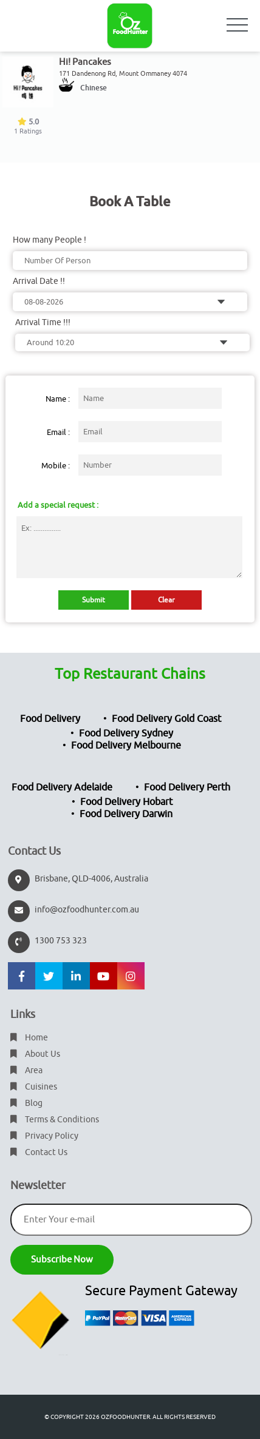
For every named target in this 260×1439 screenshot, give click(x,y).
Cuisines (33, 1087)
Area (26, 1070)
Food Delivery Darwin (126, 814)
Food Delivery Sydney (126, 733)
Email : (58, 432)
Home (29, 1038)
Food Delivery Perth (187, 787)
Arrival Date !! (39, 281)
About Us (35, 1054)
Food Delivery (50, 719)
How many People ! (49, 240)
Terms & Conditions (54, 1119)
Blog (26, 1103)
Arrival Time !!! (42, 322)
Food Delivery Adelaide (62, 787)
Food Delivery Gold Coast (166, 719)
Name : (58, 399)
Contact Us (38, 1152)
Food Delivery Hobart (126, 802)
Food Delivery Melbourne (126, 746)
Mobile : (55, 465)
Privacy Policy (44, 1136)
